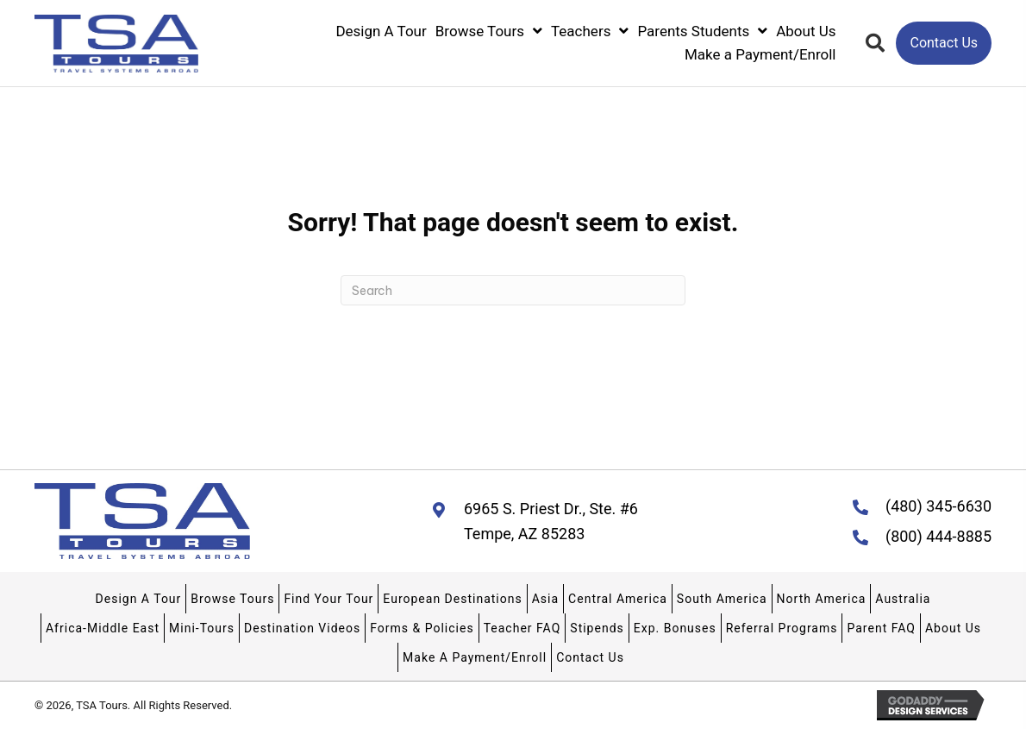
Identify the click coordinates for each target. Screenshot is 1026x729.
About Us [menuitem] (953, 628)
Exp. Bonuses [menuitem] (675, 628)
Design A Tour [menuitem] (139, 599)
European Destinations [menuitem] (452, 599)
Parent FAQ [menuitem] (881, 628)
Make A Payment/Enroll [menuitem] (475, 657)
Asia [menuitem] (545, 599)
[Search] (513, 290)
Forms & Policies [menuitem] (421, 628)
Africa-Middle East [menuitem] (103, 628)
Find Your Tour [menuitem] (328, 599)
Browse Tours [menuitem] (232, 599)
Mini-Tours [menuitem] (202, 628)
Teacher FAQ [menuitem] (522, 628)
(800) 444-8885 (938, 536)
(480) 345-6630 (938, 506)
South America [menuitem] (722, 599)
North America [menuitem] (821, 599)
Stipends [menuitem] (596, 628)
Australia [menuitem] (902, 599)
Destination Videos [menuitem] (302, 628)
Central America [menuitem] (617, 599)
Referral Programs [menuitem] (782, 628)
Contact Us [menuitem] (590, 657)
